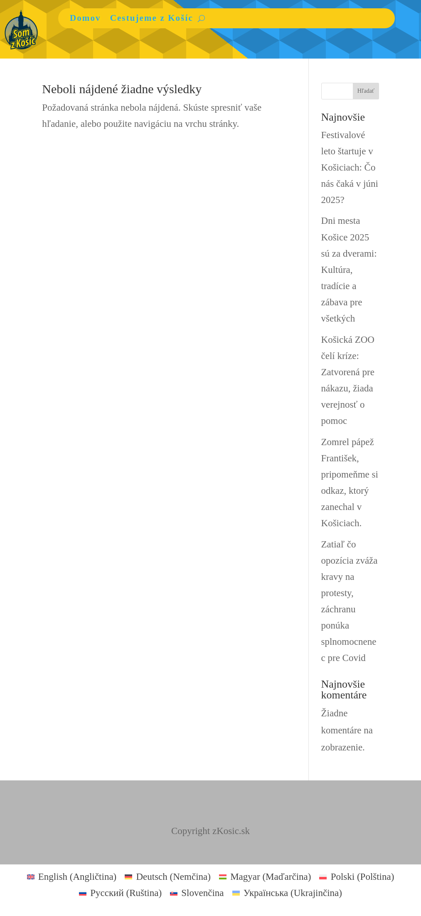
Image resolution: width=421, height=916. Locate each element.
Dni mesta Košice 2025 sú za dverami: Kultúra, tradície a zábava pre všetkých (349, 269)
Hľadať (365, 91)
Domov (85, 18)
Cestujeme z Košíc (151, 18)
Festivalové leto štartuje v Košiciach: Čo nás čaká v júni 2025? (349, 167)
